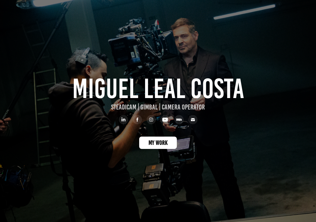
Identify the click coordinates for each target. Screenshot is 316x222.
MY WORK (158, 142)
